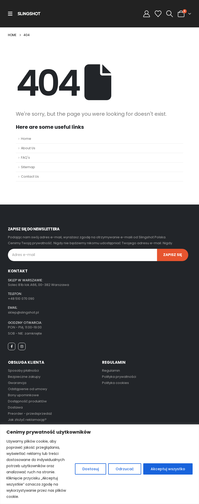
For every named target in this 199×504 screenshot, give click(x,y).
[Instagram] (22, 346)
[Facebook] (11, 346)
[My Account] (146, 13)
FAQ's (25, 157)
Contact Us (30, 176)
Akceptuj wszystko (168, 468)
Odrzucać (125, 468)
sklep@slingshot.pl (23, 312)
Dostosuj (90, 468)
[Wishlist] (158, 13)
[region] (99, 464)
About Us (28, 148)
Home (26, 138)
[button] (170, 13)
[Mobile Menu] (10, 13)
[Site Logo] (29, 14)
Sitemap (28, 167)
